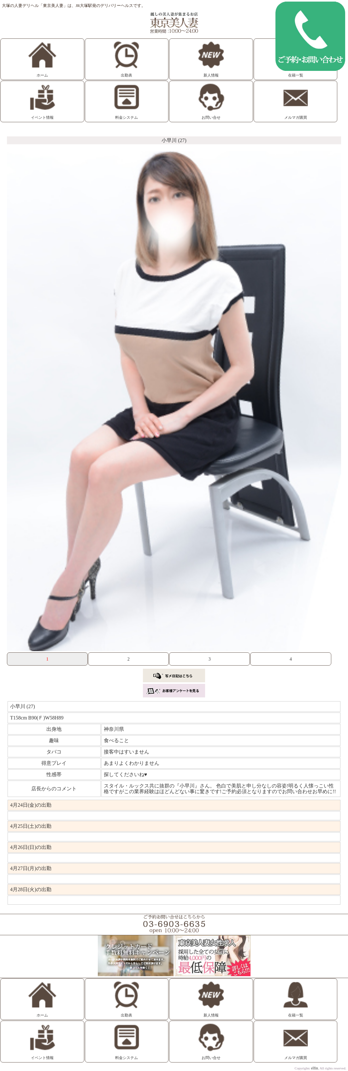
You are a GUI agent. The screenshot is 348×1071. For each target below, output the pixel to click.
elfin (314, 1068)
